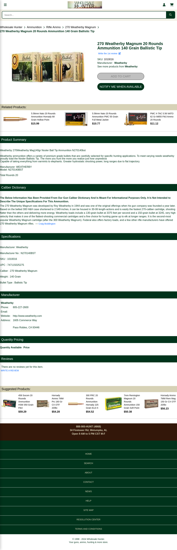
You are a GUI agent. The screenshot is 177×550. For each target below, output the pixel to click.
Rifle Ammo (53, 27)
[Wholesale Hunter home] (85, 4)
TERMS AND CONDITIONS (88, 529)
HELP (88, 501)
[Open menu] (5, 4)
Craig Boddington (47, 223)
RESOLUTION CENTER (88, 519)
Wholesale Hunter (11, 27)
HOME (88, 454)
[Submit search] (170, 14)
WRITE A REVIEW (10, 370)
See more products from (117, 66)
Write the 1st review (109, 53)
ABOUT (88, 472)
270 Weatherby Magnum (80, 27)
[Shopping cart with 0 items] (171, 4)
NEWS (88, 491)
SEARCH (88, 463)
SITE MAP (88, 510)
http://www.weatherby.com (27, 316)
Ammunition (34, 27)
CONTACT (88, 482)
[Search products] (84, 14)
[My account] (164, 4)
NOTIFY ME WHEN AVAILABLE (121, 86)
